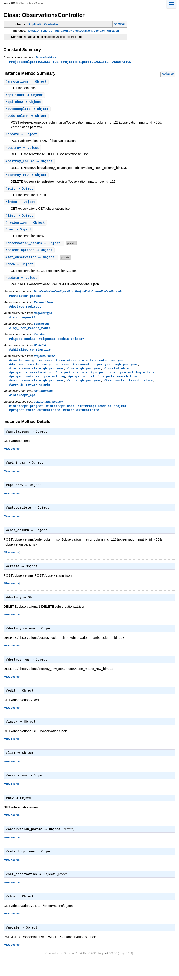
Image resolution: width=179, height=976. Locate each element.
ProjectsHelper (46, 57)
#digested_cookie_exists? (61, 344)
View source (12, 456)
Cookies (39, 339)
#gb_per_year (126, 370)
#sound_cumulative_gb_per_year (36, 387)
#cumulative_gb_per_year (31, 366)
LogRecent (41, 328)
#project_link (103, 378)
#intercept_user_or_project (102, 413)
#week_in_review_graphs (30, 391)
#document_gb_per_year (92, 370)
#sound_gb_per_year (84, 387)
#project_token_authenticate (34, 417)
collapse (168, 73)
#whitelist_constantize (30, 355)
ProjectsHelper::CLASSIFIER (33, 62)
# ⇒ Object (27, 82)
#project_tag (53, 383)
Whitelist (40, 350)
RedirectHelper (44, 306)
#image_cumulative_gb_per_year (36, 374)
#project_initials (72, 378)
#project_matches (24, 383)
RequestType (43, 317)
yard (105, 969)
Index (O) (9, 3)
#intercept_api (22, 402)
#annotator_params (25, 300)
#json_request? (22, 322)
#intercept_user (60, 413)
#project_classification (31, 378)
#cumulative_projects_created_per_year (91, 366)
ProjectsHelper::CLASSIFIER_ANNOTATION (96, 62)
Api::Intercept (43, 397)
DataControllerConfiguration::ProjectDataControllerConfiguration (73, 30)
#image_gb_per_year (84, 374)
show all (119, 24)
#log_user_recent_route (30, 333)
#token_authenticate (81, 417)
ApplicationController (43, 24)
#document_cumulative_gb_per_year (39, 370)
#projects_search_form (117, 383)
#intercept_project (26, 413)
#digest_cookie (22, 344)
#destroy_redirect (25, 311)
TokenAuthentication (48, 408)
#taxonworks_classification (128, 387)
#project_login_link (136, 378)
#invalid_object (118, 374)
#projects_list (81, 383)
